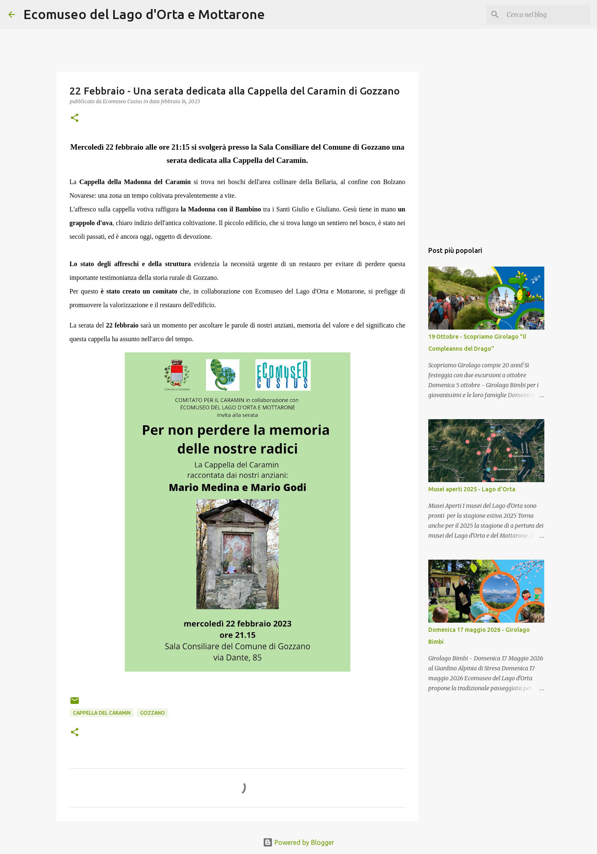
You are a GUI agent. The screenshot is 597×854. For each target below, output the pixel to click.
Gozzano (152, 713)
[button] (75, 118)
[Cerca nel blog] (546, 14)
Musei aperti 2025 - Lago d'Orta (471, 489)
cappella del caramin (102, 713)
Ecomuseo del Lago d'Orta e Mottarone (144, 14)
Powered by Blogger (298, 842)
